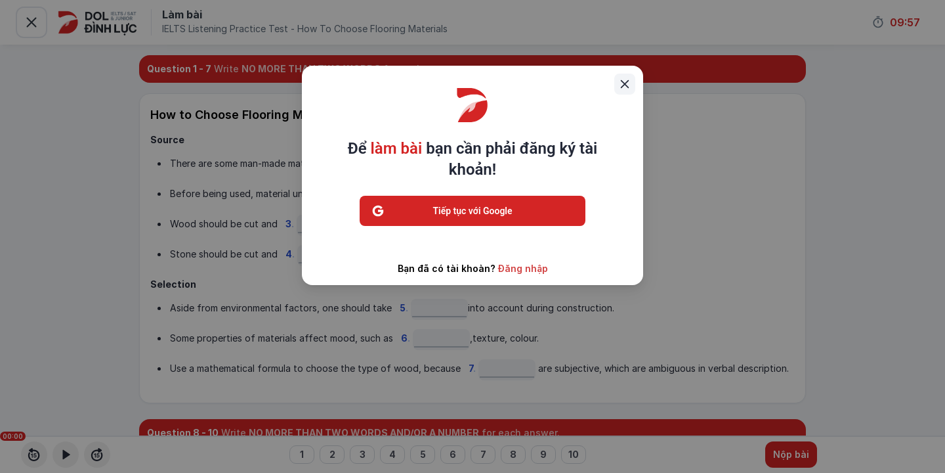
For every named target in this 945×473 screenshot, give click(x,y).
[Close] (624, 84)
